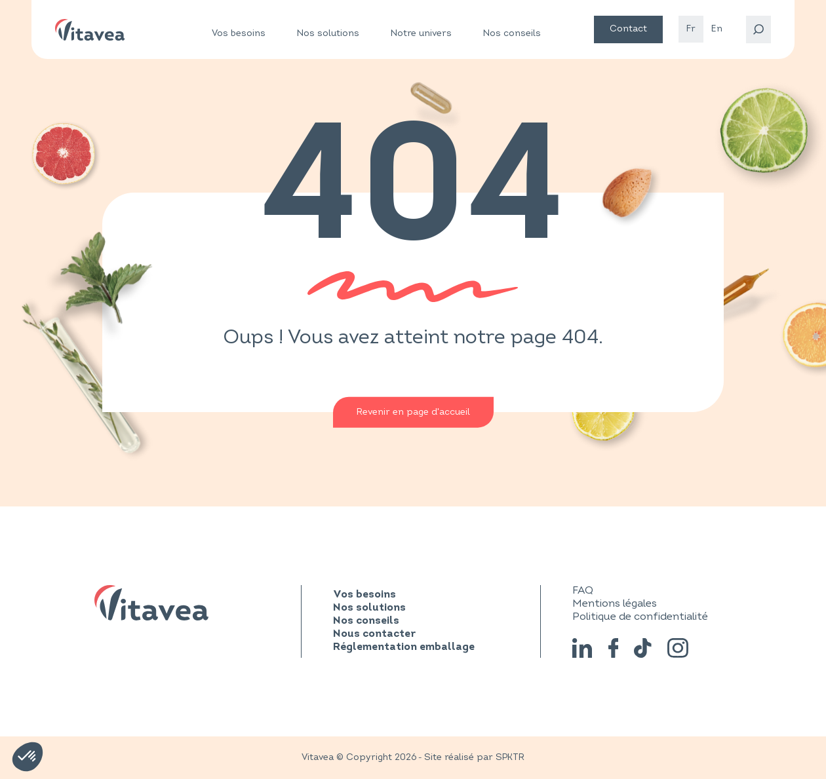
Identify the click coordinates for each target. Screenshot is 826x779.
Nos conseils (512, 33)
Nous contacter (374, 634)
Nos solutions (328, 33)
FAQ (582, 590)
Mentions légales (614, 603)
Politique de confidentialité (640, 616)
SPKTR (510, 757)
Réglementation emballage (404, 647)
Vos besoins (239, 33)
